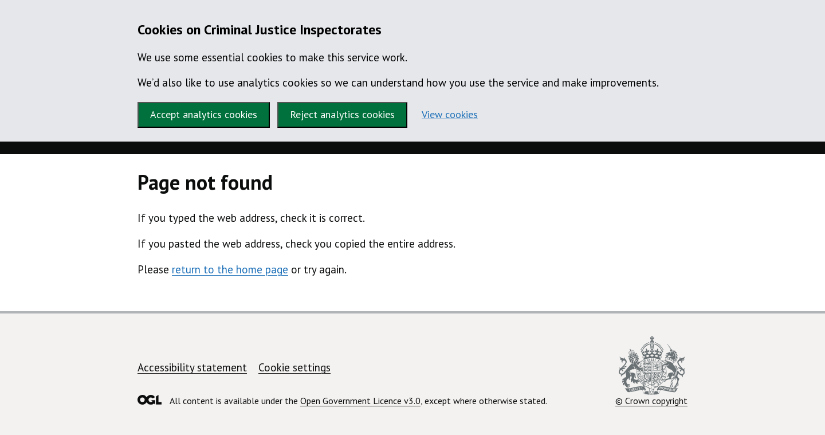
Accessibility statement (192, 367)
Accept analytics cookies (203, 114)
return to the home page (230, 269)
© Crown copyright (651, 371)
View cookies (450, 114)
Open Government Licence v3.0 (360, 400)
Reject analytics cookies (342, 114)
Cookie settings (294, 367)
